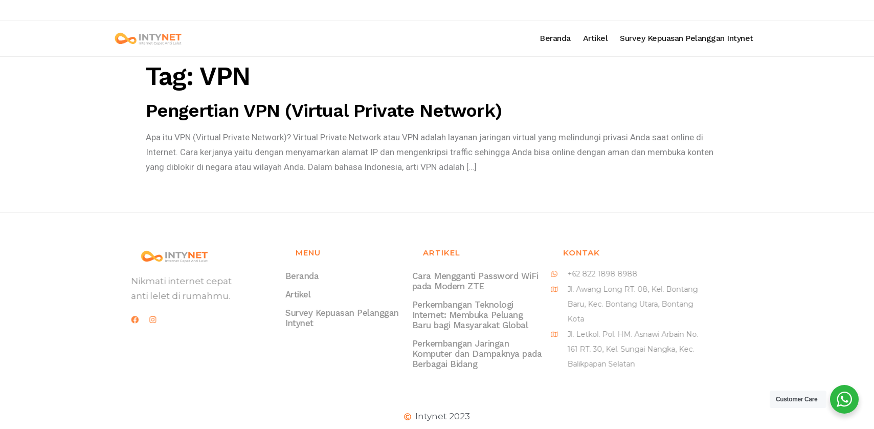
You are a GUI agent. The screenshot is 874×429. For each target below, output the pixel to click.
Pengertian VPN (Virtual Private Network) (324, 110)
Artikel (628, 38)
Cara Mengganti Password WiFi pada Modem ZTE (455, 281)
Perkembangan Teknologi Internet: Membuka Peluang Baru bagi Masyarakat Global (450, 314)
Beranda (587, 38)
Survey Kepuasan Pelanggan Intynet (719, 38)
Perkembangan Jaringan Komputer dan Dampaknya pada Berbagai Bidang (457, 353)
